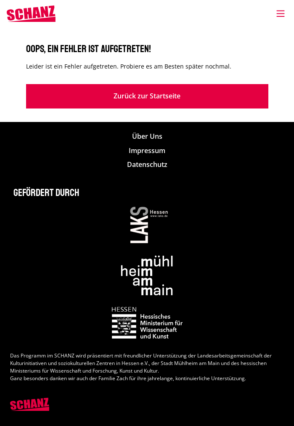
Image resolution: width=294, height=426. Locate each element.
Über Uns (147, 136)
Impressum (147, 150)
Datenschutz (147, 164)
